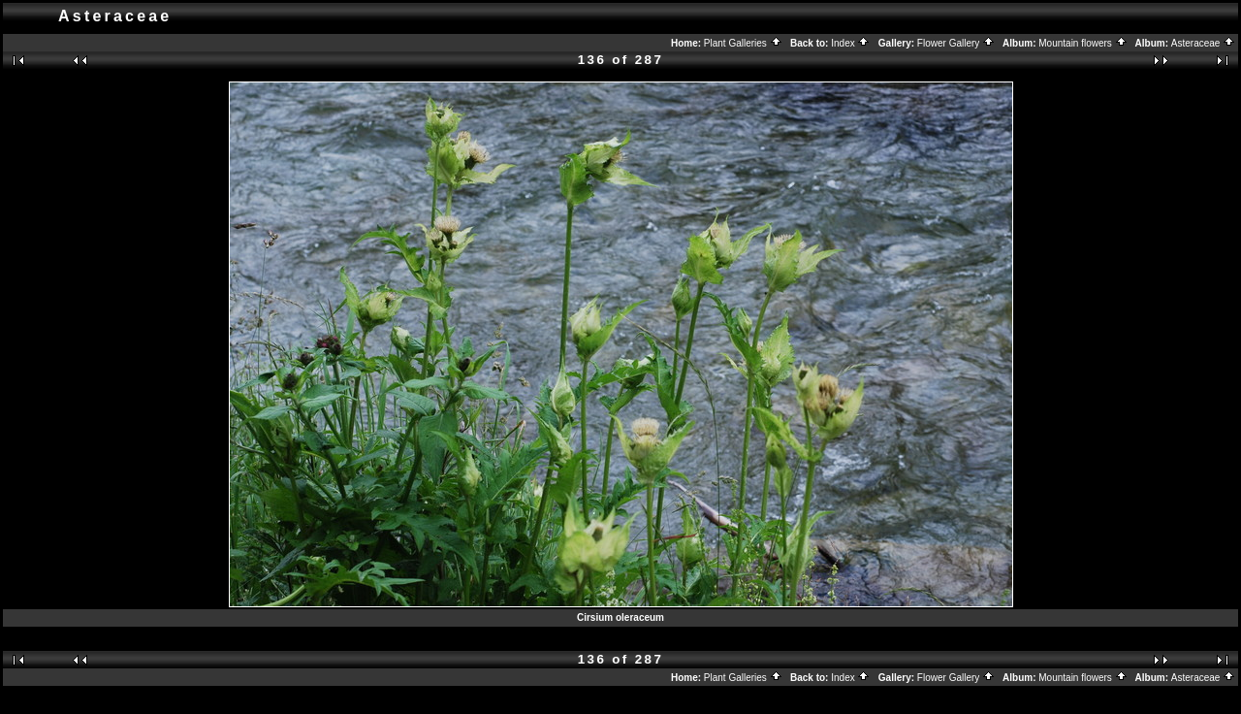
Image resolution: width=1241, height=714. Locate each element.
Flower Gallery (956, 43)
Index (850, 43)
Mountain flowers (1082, 43)
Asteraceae (1203, 43)
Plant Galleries (743, 43)
